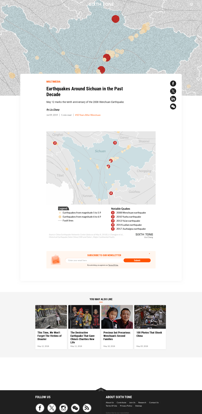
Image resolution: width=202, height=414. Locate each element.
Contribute (121, 402)
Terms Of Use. (113, 265)
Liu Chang (54, 109)
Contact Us (154, 402)
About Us (110, 402)
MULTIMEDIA (53, 81)
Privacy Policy (126, 406)
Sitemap (138, 406)
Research (142, 402)
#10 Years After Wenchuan (88, 115)
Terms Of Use (111, 406)
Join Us (132, 402)
